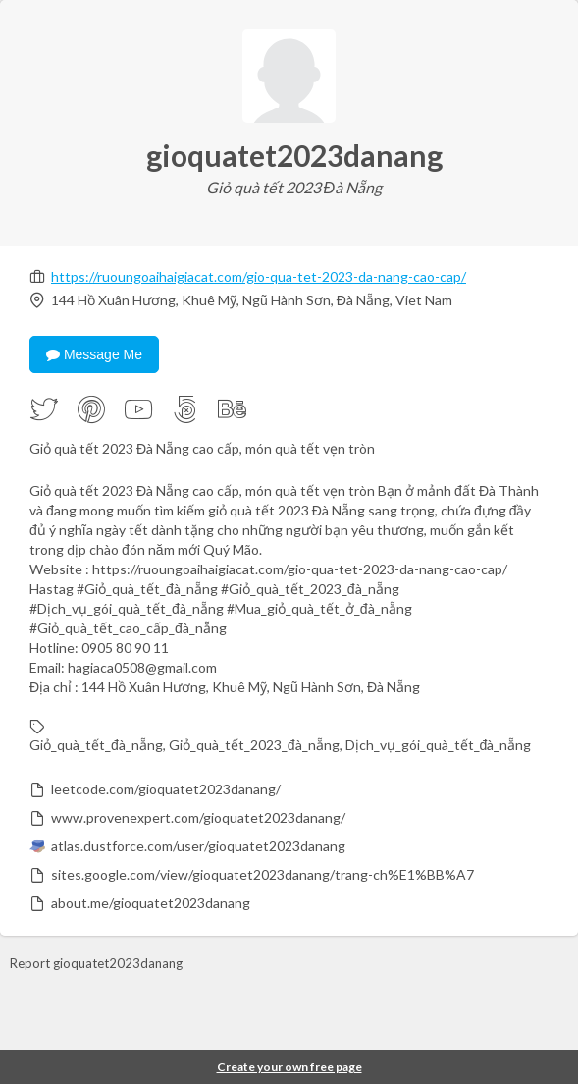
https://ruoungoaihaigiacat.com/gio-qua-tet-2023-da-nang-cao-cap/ (258, 276)
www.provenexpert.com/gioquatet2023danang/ (198, 817)
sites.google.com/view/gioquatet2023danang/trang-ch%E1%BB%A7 (262, 874)
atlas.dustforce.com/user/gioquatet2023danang (198, 846)
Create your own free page (289, 1066)
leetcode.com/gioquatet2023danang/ (166, 789)
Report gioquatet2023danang (96, 963)
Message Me (94, 354)
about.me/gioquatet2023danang (150, 902)
